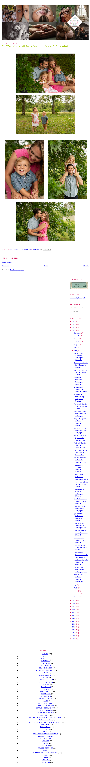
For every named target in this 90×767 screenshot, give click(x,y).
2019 (74, 606)
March (76, 591)
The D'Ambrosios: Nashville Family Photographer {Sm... (80, 525)
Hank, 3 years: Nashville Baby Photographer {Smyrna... (81, 365)
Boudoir (46, 672)
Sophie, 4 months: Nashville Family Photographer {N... (80, 540)
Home (46, 266)
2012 (74, 627)
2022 (74, 330)
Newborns (45, 727)
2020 (74, 603)
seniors (45, 741)
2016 (74, 615)
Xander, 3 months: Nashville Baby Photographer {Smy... (81, 477)
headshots (46, 696)
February (77, 594)
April (76, 588)
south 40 (46, 745)
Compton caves (46, 682)
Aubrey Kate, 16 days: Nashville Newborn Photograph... (80, 430)
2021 (74, 600)
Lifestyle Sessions (45, 705)
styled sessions (45, 748)
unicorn (46, 760)
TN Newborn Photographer (44, 752)
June (75, 350)
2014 (74, 621)
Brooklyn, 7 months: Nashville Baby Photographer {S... (80, 460)
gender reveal (46, 691)
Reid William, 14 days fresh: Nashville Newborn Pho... (80, 453)
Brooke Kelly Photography (78, 298)
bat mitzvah (45, 665)
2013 (74, 624)
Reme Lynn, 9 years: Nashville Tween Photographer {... (80, 508)
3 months (45, 656)
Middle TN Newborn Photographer (45, 717)
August (76, 345)
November (77, 336)
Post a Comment (7, 262)
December (77, 333)
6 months (45, 658)
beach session (45, 668)
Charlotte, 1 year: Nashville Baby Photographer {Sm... (80, 570)
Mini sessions (45, 720)
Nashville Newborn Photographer (45, 722)
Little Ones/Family (45, 708)
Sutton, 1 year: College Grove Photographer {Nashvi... (80, 547)
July (75, 348)
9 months (45, 661)
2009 (74, 636)
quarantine (45, 738)
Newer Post (5, 266)
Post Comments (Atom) (17, 270)
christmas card (45, 680)
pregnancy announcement (45, 734)
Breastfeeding (46, 675)
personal (45, 729)
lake (46, 701)
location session (45, 710)
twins (45, 757)
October (76, 339)
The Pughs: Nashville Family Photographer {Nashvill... (81, 533)
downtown (46, 687)
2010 (74, 633)
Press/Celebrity (45, 736)
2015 (74, 618)
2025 (74, 321)
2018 (74, 609)
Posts (73, 307)
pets (45, 731)
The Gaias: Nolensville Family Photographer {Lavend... (81, 406)
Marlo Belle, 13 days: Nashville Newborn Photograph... (80, 414)
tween (45, 755)
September (77, 342)
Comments (75, 311)
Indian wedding (45, 698)
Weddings (45, 762)
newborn (45, 724)
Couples (45, 684)
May (75, 585)
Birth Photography (45, 670)
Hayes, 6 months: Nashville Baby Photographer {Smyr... (81, 389)
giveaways (46, 694)
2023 (74, 327)
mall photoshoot (46, 712)
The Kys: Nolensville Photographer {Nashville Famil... (80, 445)
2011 (73, 630)
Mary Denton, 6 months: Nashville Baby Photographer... (81, 562)
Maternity (45, 715)
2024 (74, 324)
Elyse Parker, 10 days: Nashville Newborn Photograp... (80, 501)
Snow (45, 743)
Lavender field (45, 703)
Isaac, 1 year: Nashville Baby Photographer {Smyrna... (80, 372)
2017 (74, 612)
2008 (74, 639)
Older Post (86, 266)
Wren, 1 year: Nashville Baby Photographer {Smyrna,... (81, 484)
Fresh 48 (45, 689)
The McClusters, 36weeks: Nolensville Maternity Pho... (81, 555)
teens (45, 750)
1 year (45, 654)
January (76, 597)
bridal (46, 677)
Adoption (45, 663)
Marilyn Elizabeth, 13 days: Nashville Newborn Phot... (80, 438)
